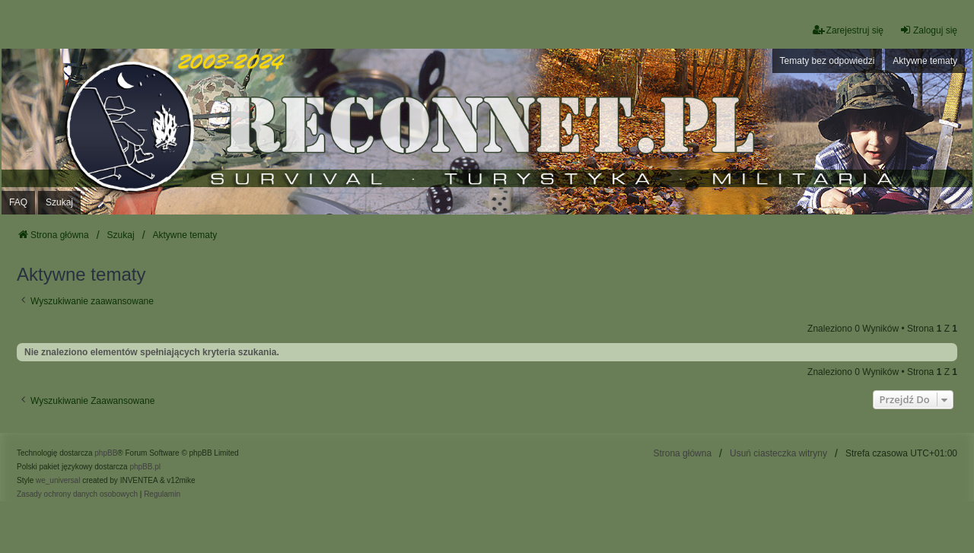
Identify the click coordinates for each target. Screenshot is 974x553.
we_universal (58, 480)
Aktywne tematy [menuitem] (925, 61)
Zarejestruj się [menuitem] (848, 30)
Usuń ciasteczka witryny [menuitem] (778, 453)
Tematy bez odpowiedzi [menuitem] (827, 61)
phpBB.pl (145, 466)
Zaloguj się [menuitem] (928, 30)
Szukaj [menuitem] (59, 202)
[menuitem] (77, 494)
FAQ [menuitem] (18, 202)
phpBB (105, 453)
